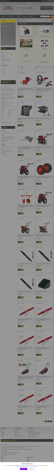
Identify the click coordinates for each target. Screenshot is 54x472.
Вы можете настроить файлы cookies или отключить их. (26, 466)
